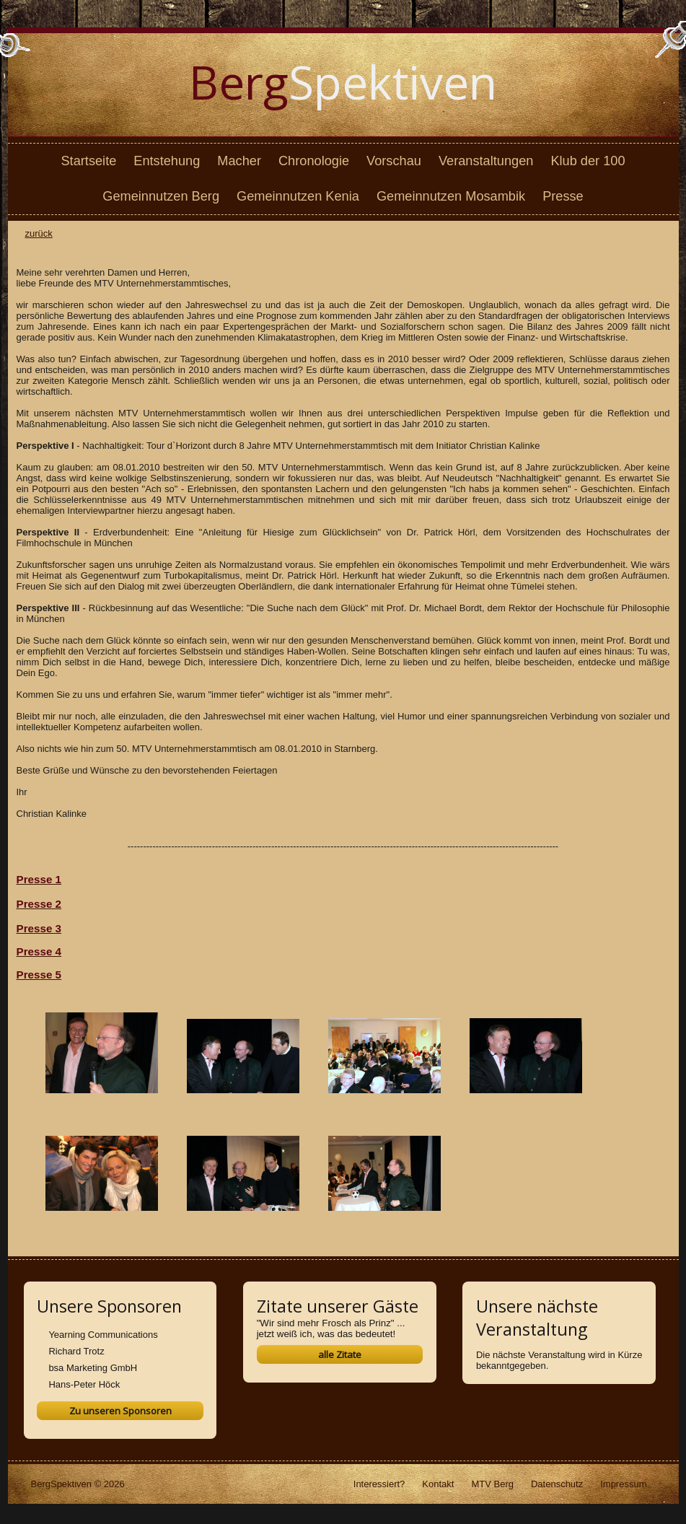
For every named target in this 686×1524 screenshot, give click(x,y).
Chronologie (313, 161)
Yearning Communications (102, 1334)
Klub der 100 (587, 161)
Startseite (88, 161)
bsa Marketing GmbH (92, 1367)
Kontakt (438, 1484)
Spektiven (343, 82)
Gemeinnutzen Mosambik (451, 196)
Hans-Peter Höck (84, 1384)
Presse (563, 196)
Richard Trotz (76, 1351)
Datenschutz (557, 1484)
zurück (39, 233)
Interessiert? (379, 1484)
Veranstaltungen (486, 161)
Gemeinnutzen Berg (160, 196)
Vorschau (393, 161)
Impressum (623, 1484)
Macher (239, 161)
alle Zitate (339, 1354)
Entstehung (166, 161)
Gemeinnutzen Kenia (298, 196)
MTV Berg (492, 1484)
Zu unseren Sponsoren (120, 1410)
